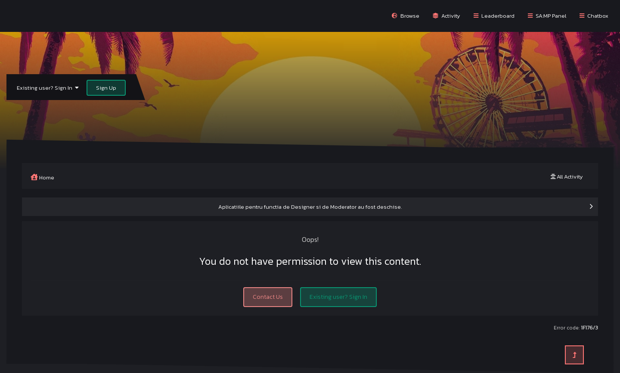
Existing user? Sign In (48, 88)
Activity (446, 16)
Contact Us (268, 296)
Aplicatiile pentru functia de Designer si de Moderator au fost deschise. (310, 207)
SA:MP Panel (547, 16)
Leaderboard (494, 16)
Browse (405, 16)
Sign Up (106, 88)
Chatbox (594, 16)
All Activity (567, 176)
